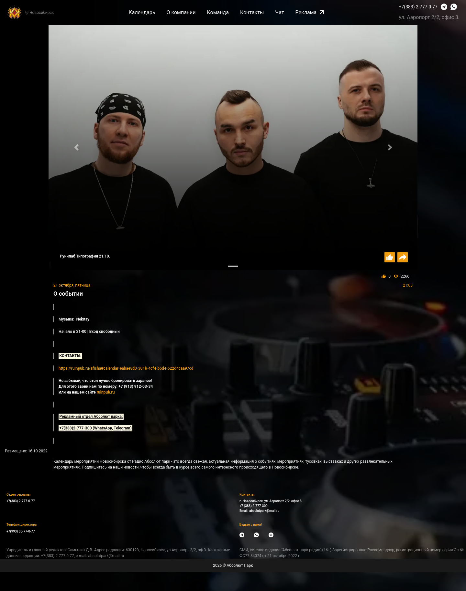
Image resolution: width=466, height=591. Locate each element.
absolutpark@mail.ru (264, 510)
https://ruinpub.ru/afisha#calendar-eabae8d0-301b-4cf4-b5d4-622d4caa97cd (126, 368)
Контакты (252, 12)
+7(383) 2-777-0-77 (418, 6)
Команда (218, 12)
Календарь (141, 12)
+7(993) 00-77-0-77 (20, 531)
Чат (279, 12)
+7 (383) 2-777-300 (253, 506)
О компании (180, 12)
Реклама (309, 12)
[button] (76, 147)
